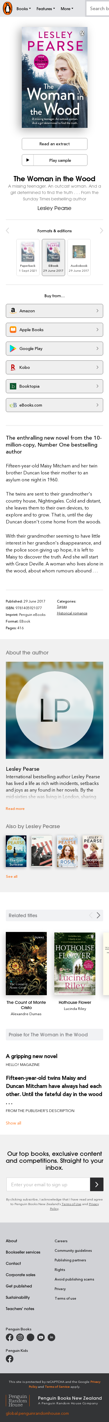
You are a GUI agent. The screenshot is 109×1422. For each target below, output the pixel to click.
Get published (19, 1285)
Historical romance (72, 613)
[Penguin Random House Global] (22, 1399)
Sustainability (18, 1297)
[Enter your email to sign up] (48, 1184)
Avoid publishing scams (74, 1279)
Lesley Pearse (54, 208)
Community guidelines (73, 1250)
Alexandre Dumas (26, 1013)
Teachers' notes (20, 1308)
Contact (13, 1263)
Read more (15, 808)
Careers (61, 1240)
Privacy (60, 1288)
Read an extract (55, 144)
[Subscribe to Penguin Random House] (96, 1184)
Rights (60, 1269)
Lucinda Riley (75, 1008)
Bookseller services (23, 1251)
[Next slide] (98, 915)
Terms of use (65, 1298)
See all (11, 876)
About (11, 1240)
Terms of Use (71, 1203)
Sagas (62, 606)
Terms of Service (57, 1386)
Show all (13, 1123)
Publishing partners (70, 1260)
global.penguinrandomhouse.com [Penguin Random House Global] (37, 1413)
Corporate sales (20, 1274)
